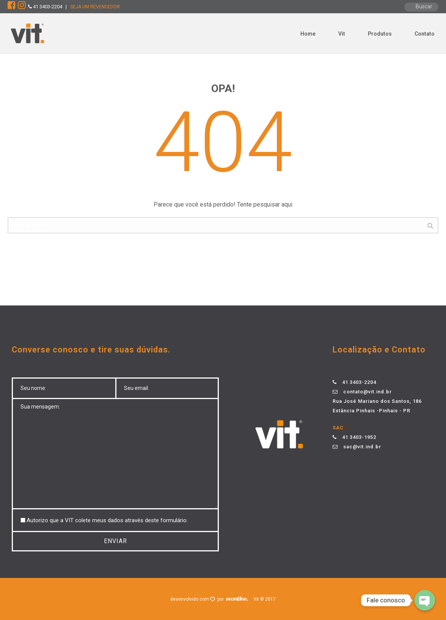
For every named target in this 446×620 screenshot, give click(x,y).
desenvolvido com (190, 599)
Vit (341, 34)
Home (308, 34)
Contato (425, 34)
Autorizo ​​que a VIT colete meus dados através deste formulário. (107, 520)
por (221, 599)
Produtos (380, 34)
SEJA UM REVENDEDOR (95, 6)
